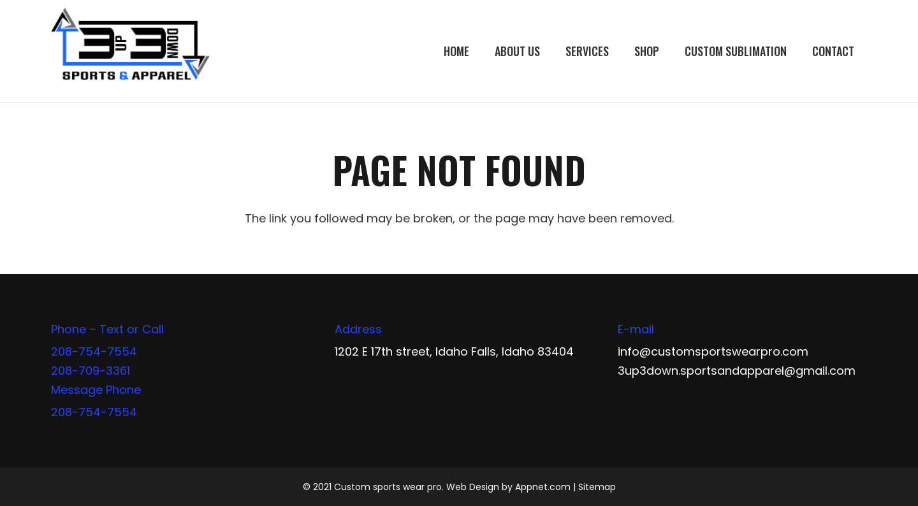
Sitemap (597, 487)
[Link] (130, 51)
